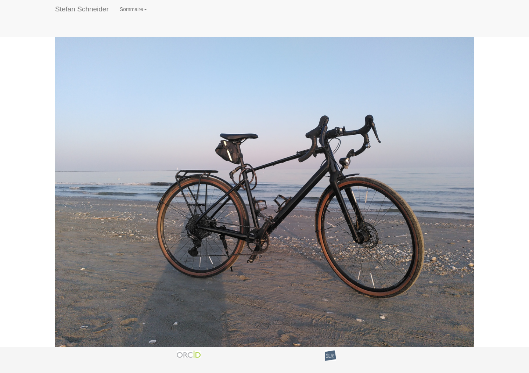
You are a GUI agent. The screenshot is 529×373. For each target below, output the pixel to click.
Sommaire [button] (133, 9)
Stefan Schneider (82, 9)
